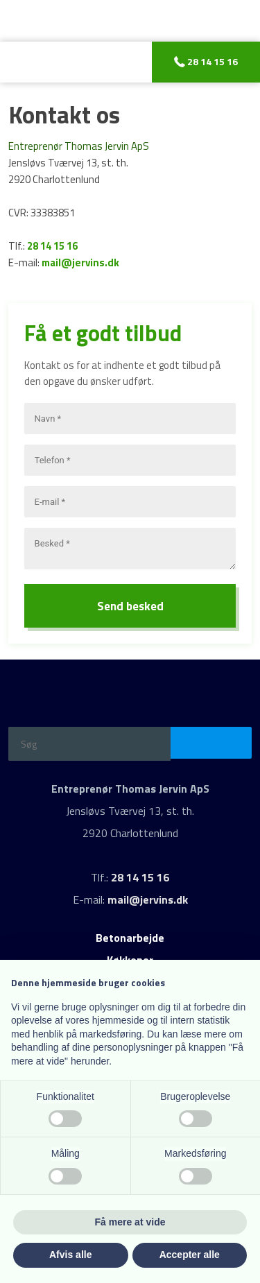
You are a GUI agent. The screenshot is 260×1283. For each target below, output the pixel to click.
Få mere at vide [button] (130, 1222)
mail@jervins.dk (80, 262)
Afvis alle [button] (70, 1254)
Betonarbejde (130, 937)
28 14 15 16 (52, 246)
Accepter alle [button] (189, 1254)
